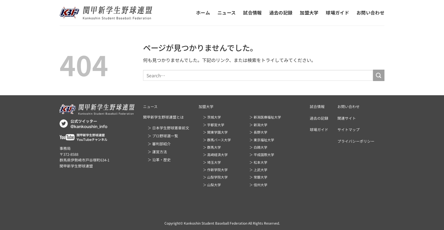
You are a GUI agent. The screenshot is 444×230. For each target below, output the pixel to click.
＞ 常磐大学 (258, 177)
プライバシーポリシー (355, 141)
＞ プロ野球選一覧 (163, 135)
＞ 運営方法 (157, 151)
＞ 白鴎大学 (258, 147)
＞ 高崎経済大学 (215, 154)
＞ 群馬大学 (212, 147)
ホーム (203, 12)
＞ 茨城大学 (212, 117)
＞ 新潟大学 (258, 124)
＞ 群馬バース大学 (217, 139)
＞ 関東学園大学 (215, 132)
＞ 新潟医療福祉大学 (265, 117)
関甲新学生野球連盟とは (163, 117)
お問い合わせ (370, 12)
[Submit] (378, 75)
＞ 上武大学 (258, 169)
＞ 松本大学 (258, 162)
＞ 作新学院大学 (215, 169)
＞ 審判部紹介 (159, 143)
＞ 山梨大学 (212, 184)
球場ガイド (337, 12)
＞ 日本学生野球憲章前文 (168, 127)
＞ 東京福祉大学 (261, 139)
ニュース (226, 12)
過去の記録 (281, 12)
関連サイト (346, 118)
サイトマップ (348, 129)
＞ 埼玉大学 (212, 162)
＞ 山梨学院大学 (215, 177)
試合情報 (252, 12)
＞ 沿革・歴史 (159, 159)
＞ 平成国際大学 (261, 154)
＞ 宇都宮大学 (213, 124)
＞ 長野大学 (258, 132)
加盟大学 (309, 12)
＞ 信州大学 (258, 184)
